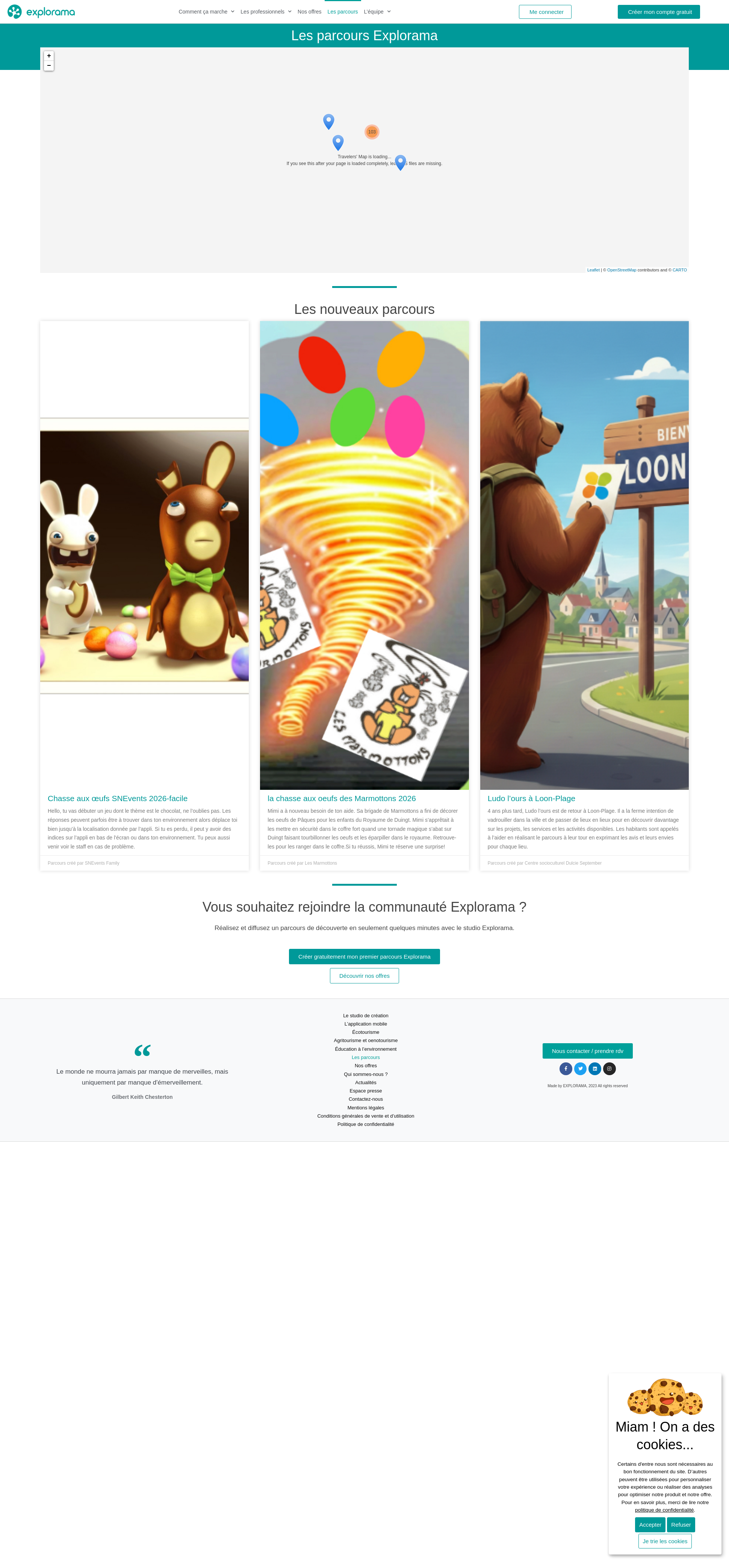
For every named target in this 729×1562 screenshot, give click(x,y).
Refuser (681, 1524)
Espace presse (365, 1090)
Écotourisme (365, 1032)
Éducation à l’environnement (365, 1049)
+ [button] (49, 56)
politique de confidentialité (664, 1510)
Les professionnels (266, 11)
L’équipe (377, 11)
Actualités (365, 1082)
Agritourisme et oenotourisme (366, 1040)
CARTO (680, 270)
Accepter (650, 1524)
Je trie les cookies (665, 1541)
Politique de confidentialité (365, 1124)
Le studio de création (366, 1015)
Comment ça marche (206, 11)
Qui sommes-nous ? (365, 1074)
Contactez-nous (366, 1099)
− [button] (49, 65)
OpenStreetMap (622, 270)
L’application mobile (366, 1024)
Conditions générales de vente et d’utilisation (365, 1116)
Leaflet (593, 270)
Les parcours (343, 12)
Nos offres (310, 12)
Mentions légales (366, 1107)
